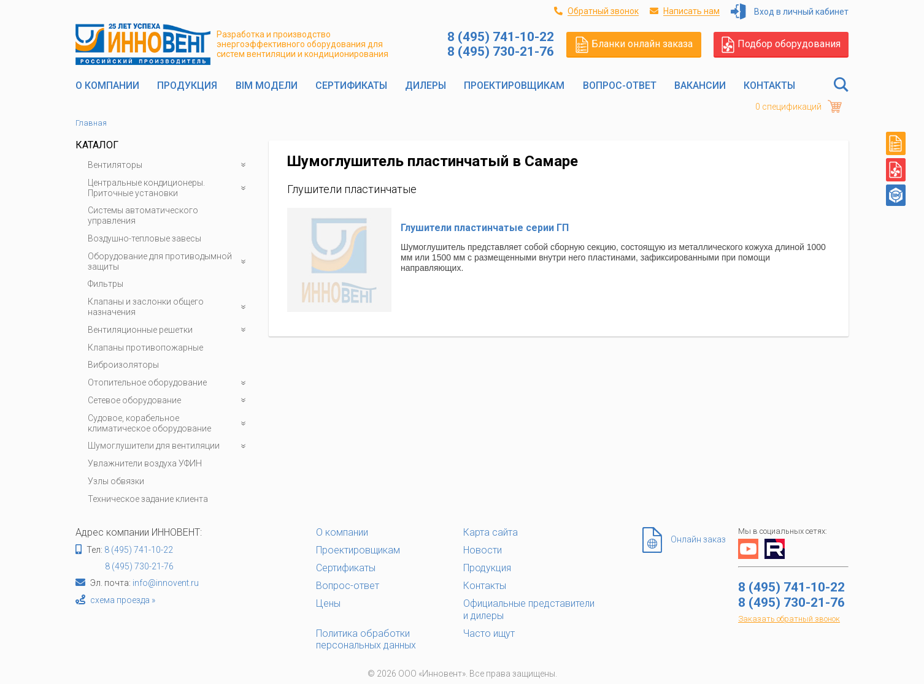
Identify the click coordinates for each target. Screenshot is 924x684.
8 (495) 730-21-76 (139, 566)
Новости (482, 550)
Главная (91, 122)
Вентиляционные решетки (169, 330)
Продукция (187, 85)
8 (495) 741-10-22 (138, 550)
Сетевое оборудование (169, 400)
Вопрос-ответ (619, 85)
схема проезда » (122, 600)
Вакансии (700, 85)
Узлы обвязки (116, 481)
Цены (328, 603)
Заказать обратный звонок (789, 618)
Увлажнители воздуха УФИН (145, 463)
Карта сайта (490, 532)
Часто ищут (489, 633)
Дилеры (425, 85)
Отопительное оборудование (169, 383)
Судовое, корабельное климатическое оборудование (169, 423)
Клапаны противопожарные (145, 347)
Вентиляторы (169, 165)
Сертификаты (351, 85)
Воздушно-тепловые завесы (144, 238)
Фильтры (105, 284)
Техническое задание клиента (148, 499)
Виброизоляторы (123, 365)
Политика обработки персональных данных (366, 639)
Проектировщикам (514, 85)
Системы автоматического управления (143, 215)
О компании (107, 85)
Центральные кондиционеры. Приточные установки (169, 188)
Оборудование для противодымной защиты (169, 262)
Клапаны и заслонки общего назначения (169, 307)
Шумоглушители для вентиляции (169, 446)
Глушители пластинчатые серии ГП (485, 228)
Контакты (769, 85)
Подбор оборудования (781, 44)
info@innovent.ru (166, 583)
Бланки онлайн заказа (634, 44)
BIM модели (267, 85)
